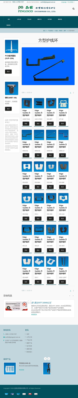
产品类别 (50, 30)
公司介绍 (19, 19)
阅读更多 (34, 314)
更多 (8, 71)
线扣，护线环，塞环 (60, 30)
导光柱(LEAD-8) (24, 363)
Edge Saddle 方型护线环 (26, 112)
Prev (69, 295)
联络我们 (8, 25)
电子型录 (50, 19)
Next (73, 295)
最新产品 (39, 19)
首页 (9, 19)
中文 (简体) (70, 2)
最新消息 (60, 19)
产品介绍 (29, 19)
